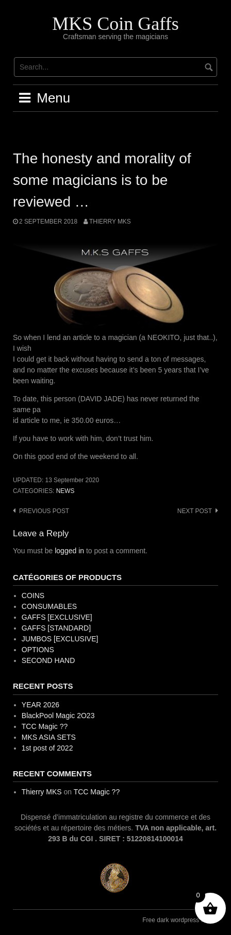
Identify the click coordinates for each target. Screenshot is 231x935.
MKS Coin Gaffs (115, 23)
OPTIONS (38, 649)
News (65, 491)
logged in (69, 551)
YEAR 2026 (40, 705)
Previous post (44, 511)
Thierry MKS (110, 221)
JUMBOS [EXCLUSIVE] (60, 639)
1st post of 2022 (47, 748)
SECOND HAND (48, 660)
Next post (194, 511)
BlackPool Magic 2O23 (58, 715)
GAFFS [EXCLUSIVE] (57, 617)
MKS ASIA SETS (49, 737)
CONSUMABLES (49, 606)
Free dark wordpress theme (180, 920)
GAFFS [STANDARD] (56, 628)
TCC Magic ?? (45, 726)
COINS (33, 595)
